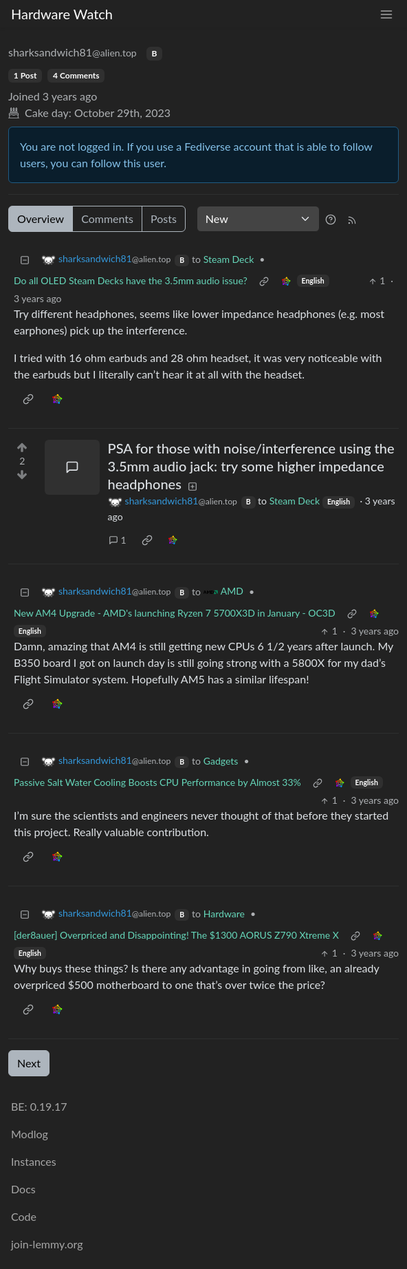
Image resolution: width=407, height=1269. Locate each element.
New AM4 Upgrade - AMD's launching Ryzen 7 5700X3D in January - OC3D (175, 613)
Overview (40, 218)
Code (23, 1216)
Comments (107, 218)
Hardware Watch (62, 14)
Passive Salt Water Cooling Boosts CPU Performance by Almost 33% (157, 782)
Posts (164, 218)
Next (29, 1062)
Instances (33, 1161)
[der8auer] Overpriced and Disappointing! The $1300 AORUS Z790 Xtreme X (176, 935)
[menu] (386, 14)
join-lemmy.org (46, 1243)
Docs (23, 1188)
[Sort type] (258, 219)
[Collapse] (25, 259)
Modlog (29, 1133)
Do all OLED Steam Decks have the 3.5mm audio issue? (131, 280)
